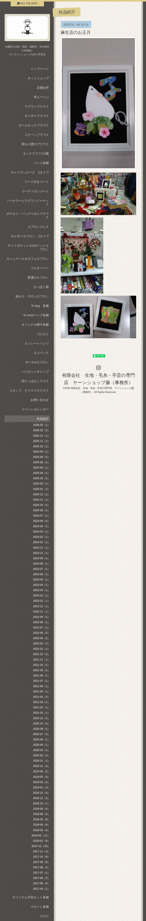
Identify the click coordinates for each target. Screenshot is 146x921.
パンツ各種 (41, 163)
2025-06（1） (41, 462)
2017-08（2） (41, 867)
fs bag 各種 (40, 305)
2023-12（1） (41, 547)
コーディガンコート (35, 191)
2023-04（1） (41, 584)
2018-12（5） (41, 792)
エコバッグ (41, 352)
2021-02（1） (41, 707)
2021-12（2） (41, 654)
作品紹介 (43, 418)
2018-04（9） (41, 824)
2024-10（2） (41, 505)
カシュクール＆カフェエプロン (27, 258)
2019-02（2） (41, 782)
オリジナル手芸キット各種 (30, 897)
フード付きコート (37, 181)
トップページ (40, 68)
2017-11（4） (41, 851)
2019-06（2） (41, 771)
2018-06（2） (41, 814)
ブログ (44, 916)
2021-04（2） (41, 696)
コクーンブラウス (37, 134)
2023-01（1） (41, 600)
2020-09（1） (41, 728)
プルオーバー (40, 268)
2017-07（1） (41, 872)
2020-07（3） (41, 734)
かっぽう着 (41, 287)
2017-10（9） (41, 856)
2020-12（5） (41, 718)
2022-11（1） (41, 611)
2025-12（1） (41, 435)
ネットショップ (38, 78)
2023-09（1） (41, 558)
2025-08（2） (41, 457)
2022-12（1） (41, 606)
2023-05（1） (41, 579)
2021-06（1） (41, 686)
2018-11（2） (41, 798)
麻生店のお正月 (76, 32)
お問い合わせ (40, 400)
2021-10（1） (41, 664)
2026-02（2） (41, 430)
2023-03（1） (41, 590)
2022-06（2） (41, 632)
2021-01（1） (41, 712)
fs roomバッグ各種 (36, 315)
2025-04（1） (41, 472)
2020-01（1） (41, 760)
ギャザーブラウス (37, 116)
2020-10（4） (41, 723)
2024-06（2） (41, 520)
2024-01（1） (41, 542)
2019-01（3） (41, 787)
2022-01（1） (41, 648)
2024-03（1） (41, 531)
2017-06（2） (41, 878)
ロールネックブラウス (33, 125)
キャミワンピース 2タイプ (30, 172)
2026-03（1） (41, 424)
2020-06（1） (41, 739)
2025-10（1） (41, 446)
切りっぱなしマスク (35, 381)
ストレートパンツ (37, 343)
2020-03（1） (41, 750)
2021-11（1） (41, 659)
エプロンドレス (38, 226)
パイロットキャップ (35, 371)
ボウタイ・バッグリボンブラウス (27, 215)
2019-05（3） (41, 776)
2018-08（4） (41, 808)
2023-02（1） (41, 595)
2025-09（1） (41, 451)
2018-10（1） (41, 803)
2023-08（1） (41, 563)
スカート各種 (40, 906)
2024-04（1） (41, 526)
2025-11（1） (41, 441)
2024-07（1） (41, 515)
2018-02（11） (41, 835)
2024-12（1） (41, 494)
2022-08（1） (41, 622)
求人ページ (41, 97)
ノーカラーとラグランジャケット (27, 202)
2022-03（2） (41, 643)
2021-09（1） (41, 670)
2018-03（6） (41, 830)
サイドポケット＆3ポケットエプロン (28, 247)
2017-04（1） (41, 888)
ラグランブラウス (37, 106)
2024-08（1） (41, 510)
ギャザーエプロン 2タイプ (30, 236)
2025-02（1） (41, 483)
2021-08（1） (41, 675)
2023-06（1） (41, 574)
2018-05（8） (41, 819)
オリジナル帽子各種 (35, 324)
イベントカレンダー (35, 409)
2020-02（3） (41, 755)
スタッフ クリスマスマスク (29, 390)
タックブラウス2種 (36, 153)
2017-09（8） (41, 862)
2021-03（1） (41, 702)
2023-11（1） (41, 553)
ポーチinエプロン (37, 362)
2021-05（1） (41, 691)
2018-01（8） (41, 840)
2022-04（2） (41, 638)
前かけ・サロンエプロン (32, 296)
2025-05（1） (41, 467)
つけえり (43, 334)
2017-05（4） (41, 883)
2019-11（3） (41, 766)
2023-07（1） (41, 568)
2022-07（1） (41, 627)
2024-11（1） (41, 499)
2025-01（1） (41, 489)
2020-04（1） (41, 744)
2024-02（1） (41, 536)
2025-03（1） (41, 478)
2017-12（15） (41, 846)
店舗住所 (43, 87)
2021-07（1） (41, 680)
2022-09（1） (41, 616)
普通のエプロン (38, 277)
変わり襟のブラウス (35, 144)
